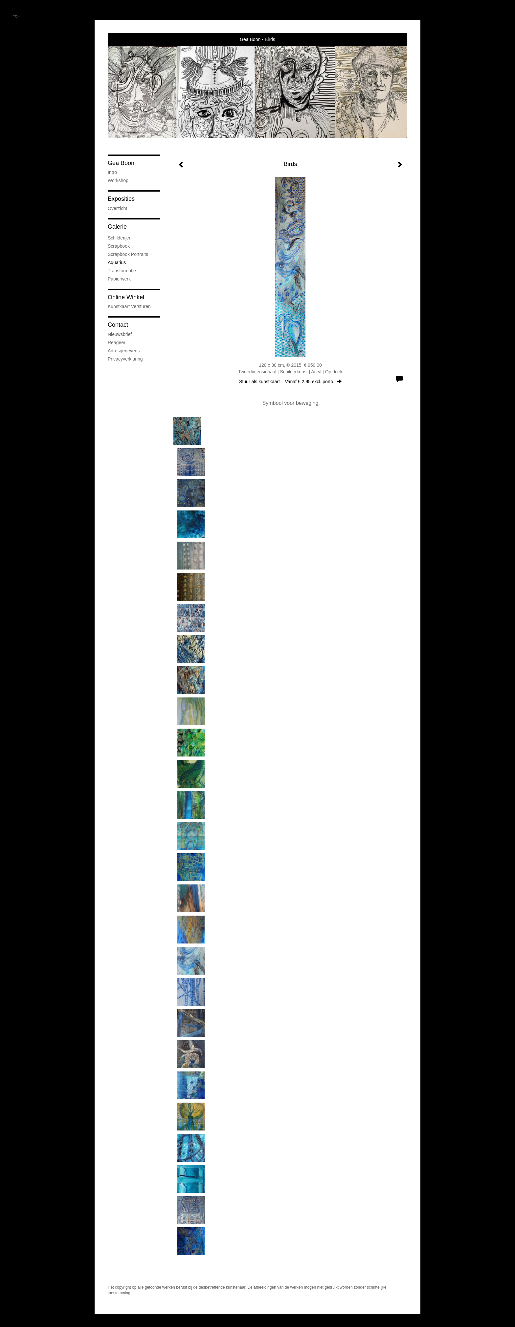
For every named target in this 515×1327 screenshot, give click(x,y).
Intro (112, 172)
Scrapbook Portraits (128, 254)
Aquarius (117, 262)
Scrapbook (119, 246)
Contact (118, 324)
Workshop (118, 180)
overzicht (117, 208)
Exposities (121, 199)
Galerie (117, 226)
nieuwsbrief (120, 334)
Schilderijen (119, 237)
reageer (116, 342)
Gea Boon (250, 39)
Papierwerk (119, 278)
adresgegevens (124, 350)
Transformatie (122, 270)
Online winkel (126, 297)
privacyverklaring (125, 359)
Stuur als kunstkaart (290, 381)
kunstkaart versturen (129, 306)
